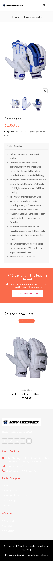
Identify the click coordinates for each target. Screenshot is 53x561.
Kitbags (7, 505)
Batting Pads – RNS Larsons (16, 495)
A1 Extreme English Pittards (26, 394)
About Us (8, 525)
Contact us (9, 520)
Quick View (26, 321)
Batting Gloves (22, 131)
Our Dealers (9, 530)
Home (16, 16)
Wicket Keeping (11, 500)
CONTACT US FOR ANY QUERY (27, 293)
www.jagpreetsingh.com (37, 554)
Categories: (9, 131)
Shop (26, 16)
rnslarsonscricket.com (30, 545)
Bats (6, 485)
